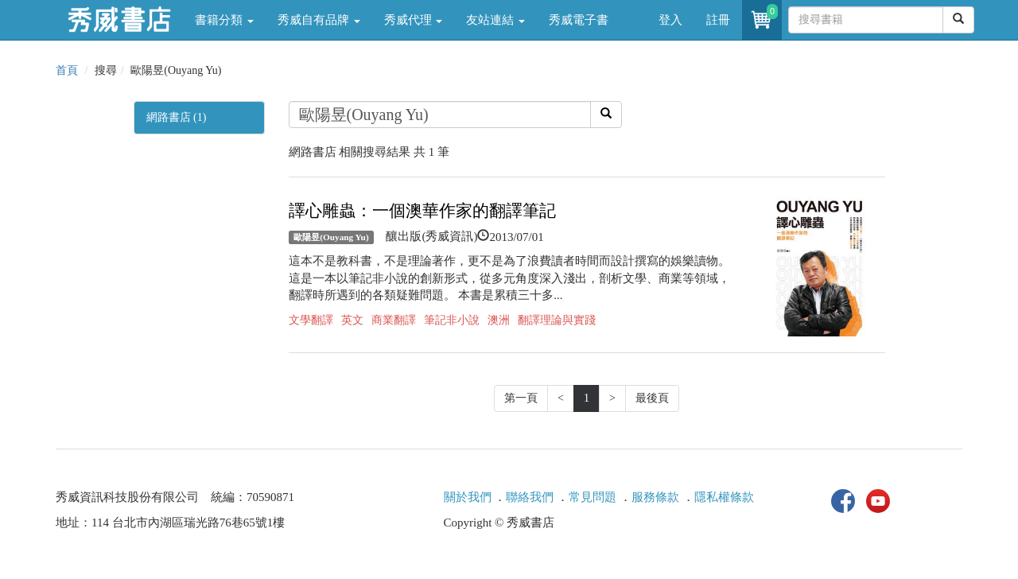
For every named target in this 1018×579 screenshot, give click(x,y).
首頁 (67, 70)
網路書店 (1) (176, 117)
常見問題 (592, 497)
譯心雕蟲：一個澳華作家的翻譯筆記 (422, 210)
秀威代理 (413, 20)
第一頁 (521, 398)
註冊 (718, 20)
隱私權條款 (724, 497)
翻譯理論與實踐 (557, 320)
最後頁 (652, 398)
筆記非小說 (452, 320)
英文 (352, 320)
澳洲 (499, 320)
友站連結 (495, 20)
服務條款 (655, 497)
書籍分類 (224, 20)
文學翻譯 (311, 320)
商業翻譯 (393, 320)
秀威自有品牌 (319, 20)
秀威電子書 (578, 20)
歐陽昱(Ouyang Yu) (330, 237)
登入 (670, 20)
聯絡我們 (530, 497)
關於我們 (468, 497)
